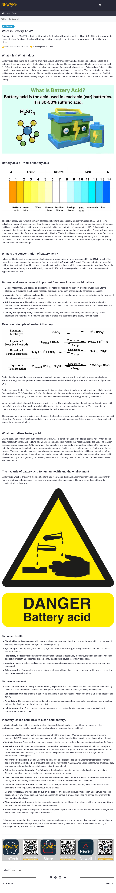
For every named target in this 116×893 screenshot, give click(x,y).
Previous (7, 884)
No (20, 870)
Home (7, 13)
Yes (13, 870)
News (14, 13)
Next (110, 884)
